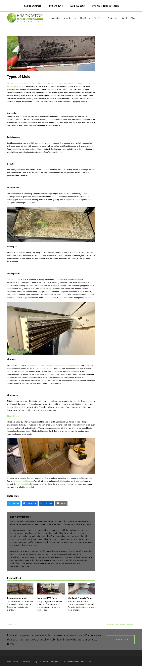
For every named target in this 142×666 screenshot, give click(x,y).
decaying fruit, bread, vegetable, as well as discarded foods (51, 365)
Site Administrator (20, 516)
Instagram (55, 661)
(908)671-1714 (55, 5)
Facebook (44, 661)
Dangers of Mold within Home (120, 624)
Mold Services (12, 661)
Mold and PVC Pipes (47, 598)
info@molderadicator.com (105, 5)
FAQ (35, 661)
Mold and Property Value (80, 598)
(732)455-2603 (77, 5)
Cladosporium (13, 279)
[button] (14, 503)
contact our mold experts (23, 481)
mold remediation (22, 484)
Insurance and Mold (17, 598)
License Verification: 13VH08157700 (77, 661)
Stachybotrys (13, 416)
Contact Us (25, 661)
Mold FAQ (12, 624)
